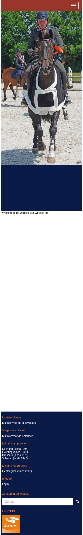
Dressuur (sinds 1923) (15, 455)
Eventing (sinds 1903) (15, 452)
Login (5, 484)
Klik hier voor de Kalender (17, 436)
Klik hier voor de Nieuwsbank (19, 422)
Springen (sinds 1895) (15, 448)
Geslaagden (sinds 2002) (17, 471)
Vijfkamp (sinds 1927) (15, 458)
